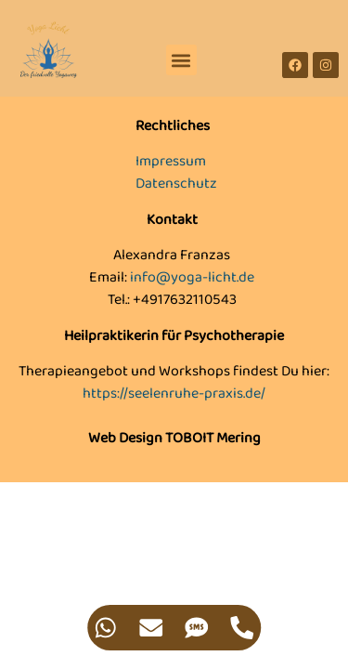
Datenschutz (176, 183)
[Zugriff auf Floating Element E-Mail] (151, 627)
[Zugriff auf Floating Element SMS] (197, 627)
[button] (181, 60)
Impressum (170, 161)
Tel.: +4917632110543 (172, 299)
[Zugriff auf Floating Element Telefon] (242, 627)
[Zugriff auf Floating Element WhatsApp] (106, 627)
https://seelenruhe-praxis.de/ (174, 393)
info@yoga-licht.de (192, 277)
